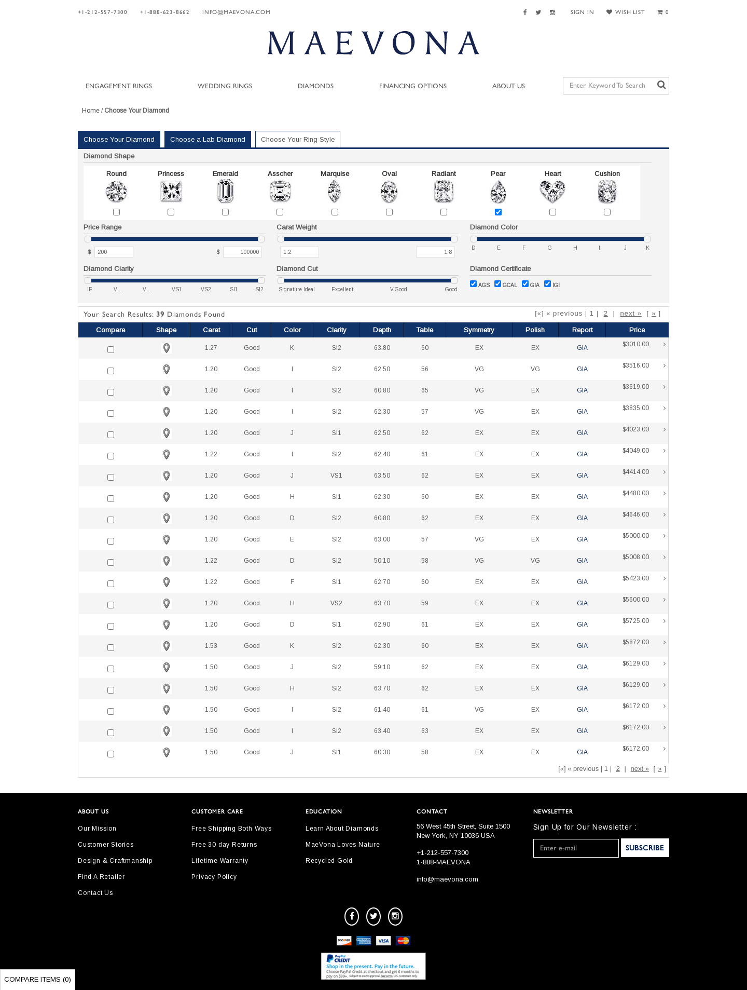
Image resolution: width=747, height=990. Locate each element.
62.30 (382, 411)
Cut (251, 330)
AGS (480, 284)
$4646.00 (644, 518)
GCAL (505, 284)
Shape (166, 330)
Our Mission (97, 828)
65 (424, 390)
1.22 (211, 454)
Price (637, 330)
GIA (531, 284)
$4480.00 (644, 497)
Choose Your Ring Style (298, 139)
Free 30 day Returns (224, 844)
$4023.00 (644, 433)
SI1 (336, 433)
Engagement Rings (119, 86)
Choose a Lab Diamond (207, 139)
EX (479, 347)
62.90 (382, 624)
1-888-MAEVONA (444, 862)
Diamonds (316, 86)
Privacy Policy (214, 876)
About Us (508, 86)
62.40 (382, 454)
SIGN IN (582, 12)
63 (424, 731)
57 (424, 411)
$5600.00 (644, 603)
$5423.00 (644, 582)
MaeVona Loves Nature (343, 844)
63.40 (382, 731)
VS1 (336, 475)
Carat (211, 330)
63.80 (382, 347)
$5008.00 (644, 561)
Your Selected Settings (600, 141)
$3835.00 (644, 412)
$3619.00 (644, 391)
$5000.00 (644, 540)
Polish (535, 330)
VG (479, 369)
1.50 (211, 667)
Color (292, 330)
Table (424, 330)
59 (424, 603)
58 (424, 560)
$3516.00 (644, 369)
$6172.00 (644, 710)
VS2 (336, 603)
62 (424, 433)
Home (91, 110)
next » (630, 313)
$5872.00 (644, 646)
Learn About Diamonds (342, 828)
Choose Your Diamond (119, 139)
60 (424, 347)
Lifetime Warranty (219, 860)
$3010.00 (644, 348)
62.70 (382, 582)
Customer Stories (106, 844)
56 (424, 369)
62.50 (382, 369)
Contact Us (95, 893)
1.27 (211, 347)
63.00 (382, 539)
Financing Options (413, 86)
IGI (552, 284)
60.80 (382, 390)
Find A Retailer (101, 876)
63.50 (382, 475)
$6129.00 (644, 667)
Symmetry (479, 330)
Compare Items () (37, 979)
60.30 (382, 752)
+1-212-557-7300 (103, 12)
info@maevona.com (236, 12)
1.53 (211, 645)
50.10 (382, 560)
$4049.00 (644, 454)
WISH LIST (625, 12)
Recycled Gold (329, 860)
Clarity (337, 330)
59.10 (382, 667)
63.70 (382, 603)
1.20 (211, 369)
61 (424, 454)
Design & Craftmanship (115, 860)
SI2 (336, 347)
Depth (382, 330)
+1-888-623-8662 (165, 12)
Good (252, 347)
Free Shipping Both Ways (231, 828)
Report (582, 330)
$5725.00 (644, 625)
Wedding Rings (225, 86)
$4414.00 (644, 476)
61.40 (382, 709)
